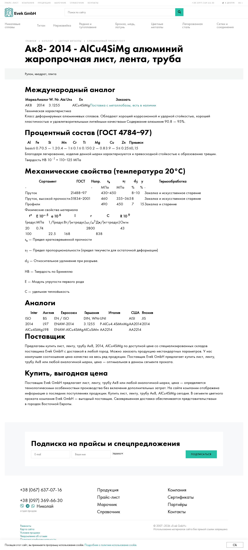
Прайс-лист (11, 3)
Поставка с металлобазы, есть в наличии (123, 105)
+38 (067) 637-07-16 (41, 490)
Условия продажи (30, 532)
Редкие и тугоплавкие (87, 25)
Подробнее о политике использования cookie (110, 545)
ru (241, 3)
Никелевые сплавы (12, 25)
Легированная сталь (192, 25)
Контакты (93, 3)
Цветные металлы (157, 25)
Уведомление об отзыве (33, 536)
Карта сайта (27, 529)
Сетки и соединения (225, 25)
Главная (31, 40)
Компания (28, 3)
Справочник (77, 3)
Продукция (44, 3)
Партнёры (177, 504)
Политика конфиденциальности (38, 539)
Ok (235, 545)
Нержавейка (62, 25)
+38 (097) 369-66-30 (203, 3)
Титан (41, 25)
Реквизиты (25, 526)
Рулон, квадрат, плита (40, 74)
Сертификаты (181, 497)
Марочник (60, 3)
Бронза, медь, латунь (125, 25)
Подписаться (201, 454)
